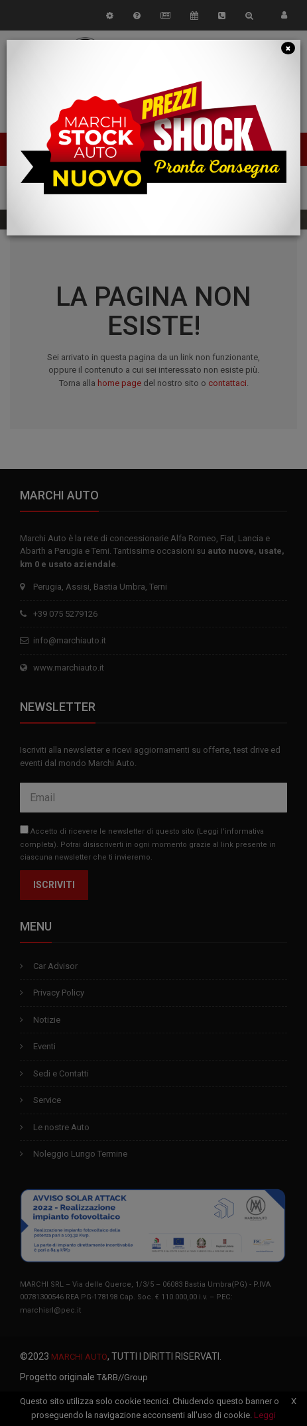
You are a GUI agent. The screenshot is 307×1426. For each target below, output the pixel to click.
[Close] (288, 47)
